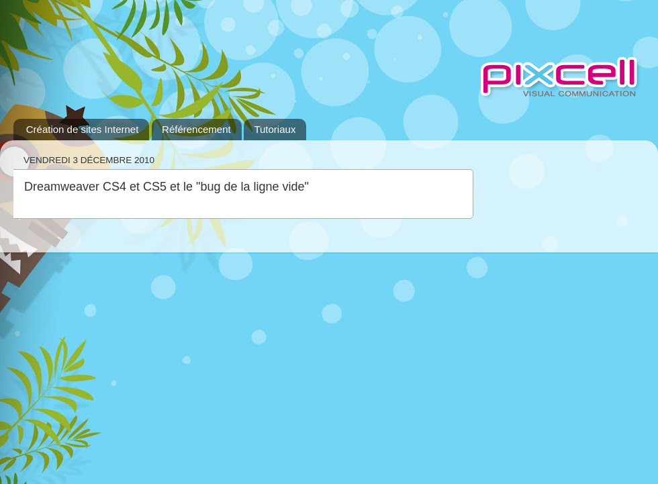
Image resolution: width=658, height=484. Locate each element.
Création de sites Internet (82, 129)
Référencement (196, 129)
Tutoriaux (274, 129)
